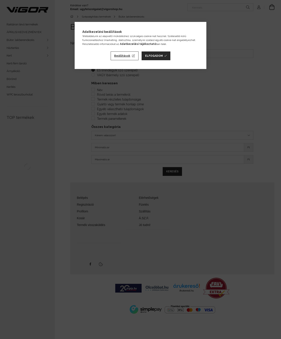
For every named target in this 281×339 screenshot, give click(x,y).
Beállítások (122, 55)
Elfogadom (154, 55)
